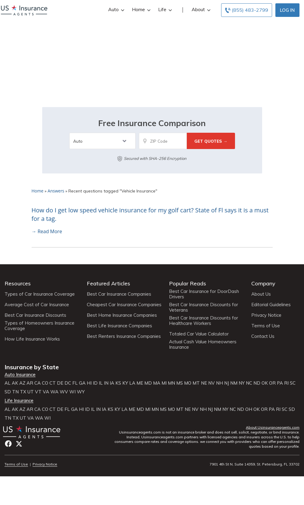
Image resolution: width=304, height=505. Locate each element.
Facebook (8, 443)
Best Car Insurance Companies (119, 294)
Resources (18, 283)
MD (148, 383)
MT (196, 383)
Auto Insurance (20, 374)
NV (211, 383)
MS (179, 383)
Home (140, 9)
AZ (22, 383)
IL (101, 383)
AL (8, 383)
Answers (56, 191)
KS (118, 383)
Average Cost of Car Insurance (37, 304)
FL (75, 383)
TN (15, 392)
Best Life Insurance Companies (119, 326)
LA (132, 383)
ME (139, 383)
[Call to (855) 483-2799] (246, 10)
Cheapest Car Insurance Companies (124, 304)
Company (263, 283)
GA (82, 383)
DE (60, 383)
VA (46, 392)
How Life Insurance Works (32, 339)
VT (38, 392)
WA (54, 392)
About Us (261, 294)
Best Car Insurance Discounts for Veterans (203, 307)
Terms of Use (265, 326)
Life (164, 9)
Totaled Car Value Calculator (199, 334)
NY (242, 383)
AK (15, 383)
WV (64, 392)
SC (293, 383)
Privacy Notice (266, 315)
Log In (287, 10)
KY (125, 383)
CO (45, 383)
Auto (115, 9)
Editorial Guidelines (271, 304)
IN (106, 383)
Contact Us (262, 336)
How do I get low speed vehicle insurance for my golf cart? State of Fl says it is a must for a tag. (150, 214)
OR (272, 383)
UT (30, 392)
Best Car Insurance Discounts (35, 315)
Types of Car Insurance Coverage (40, 294)
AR (30, 383)
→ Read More (47, 231)
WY (81, 392)
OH (248, 409)
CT (52, 383)
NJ (226, 383)
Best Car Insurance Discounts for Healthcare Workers (203, 320)
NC (249, 383)
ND (256, 383)
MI (164, 383)
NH (219, 383)
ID (95, 383)
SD (8, 392)
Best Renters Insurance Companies (124, 336)
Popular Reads (187, 283)
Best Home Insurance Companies (122, 315)
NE (204, 383)
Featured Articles (108, 283)
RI (286, 383)
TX (23, 392)
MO (187, 383)
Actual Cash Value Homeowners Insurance (203, 344)
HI (89, 383)
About (200, 9)
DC (67, 383)
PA (280, 383)
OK (265, 383)
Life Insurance (19, 400)
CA (37, 383)
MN (171, 383)
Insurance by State (32, 367)
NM (233, 383)
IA (112, 383)
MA (156, 383)
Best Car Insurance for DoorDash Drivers (204, 294)
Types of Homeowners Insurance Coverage (39, 325)
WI (72, 392)
